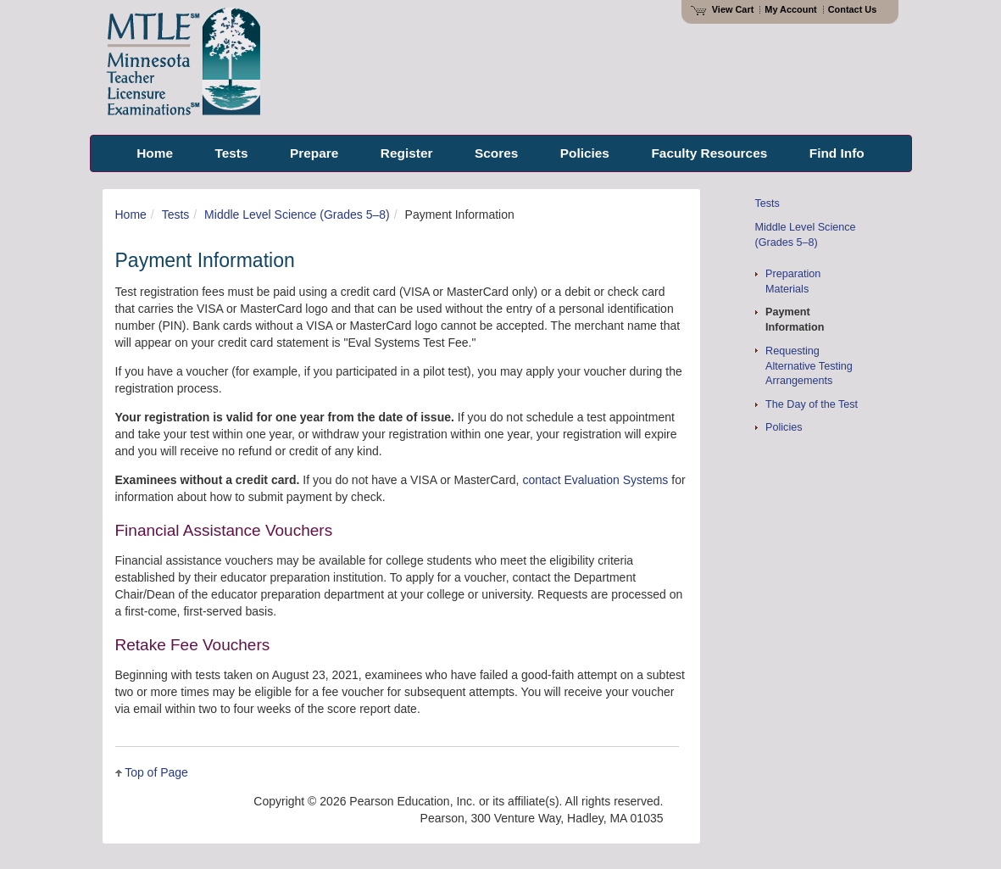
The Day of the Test (811, 404)
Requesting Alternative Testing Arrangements (809, 366)
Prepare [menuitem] (314, 153)
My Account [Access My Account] (790, 9)
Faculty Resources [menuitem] (709, 153)
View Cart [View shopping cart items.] (722, 9)
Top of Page (156, 772)
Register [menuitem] (407, 153)
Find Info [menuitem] (837, 153)
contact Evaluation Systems (595, 480)
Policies (783, 427)
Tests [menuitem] (230, 153)
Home (131, 214)
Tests (176, 214)
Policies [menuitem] (584, 153)
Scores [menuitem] (496, 153)
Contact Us (852, 9)
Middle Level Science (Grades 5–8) (297, 214)
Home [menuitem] (154, 153)
